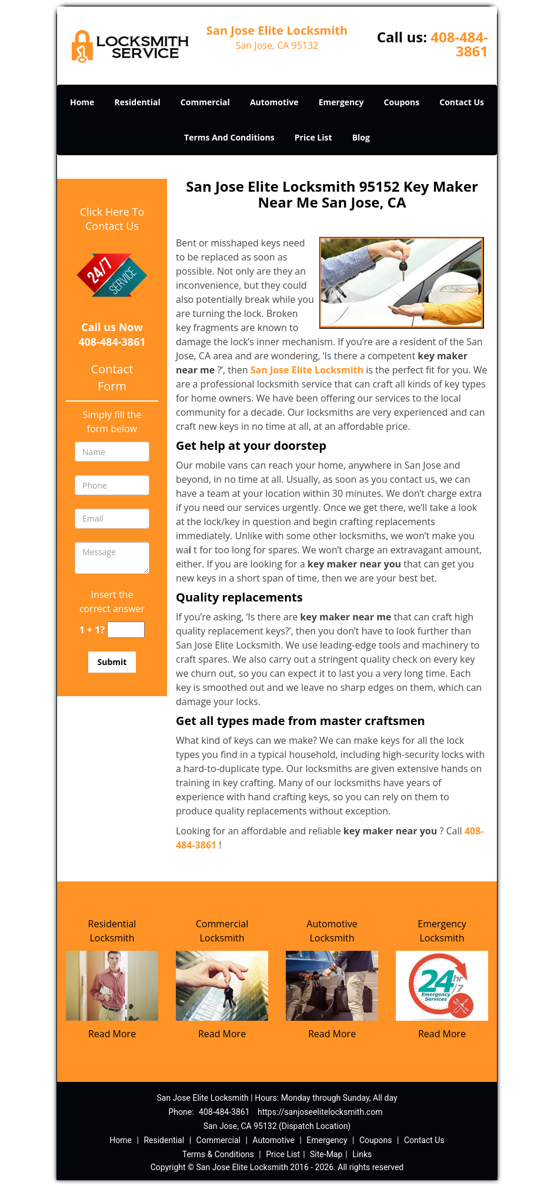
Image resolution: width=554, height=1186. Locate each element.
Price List (313, 137)
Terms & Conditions (218, 1154)
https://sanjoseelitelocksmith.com (320, 1112)
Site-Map (326, 1154)
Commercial (205, 102)
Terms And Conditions (229, 137)
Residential (138, 102)
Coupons (401, 102)
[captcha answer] (126, 630)
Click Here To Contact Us (112, 219)
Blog (361, 137)
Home (82, 102)
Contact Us (461, 102)
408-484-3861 (459, 44)
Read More (112, 1033)
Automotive (274, 102)
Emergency (341, 102)
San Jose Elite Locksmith (307, 369)
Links (362, 1154)
